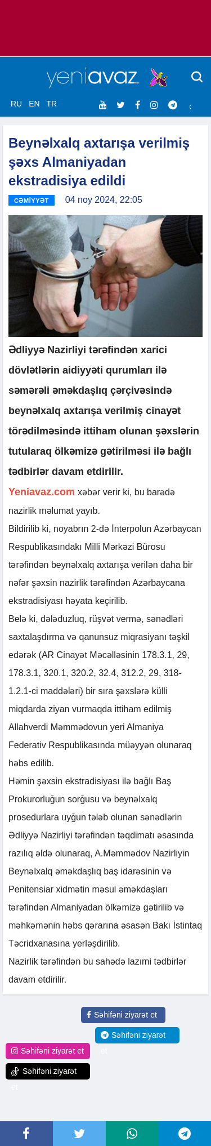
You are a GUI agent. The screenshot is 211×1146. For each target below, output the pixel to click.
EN (34, 103)
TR (51, 103)
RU (16, 103)
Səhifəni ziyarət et (122, 1014)
